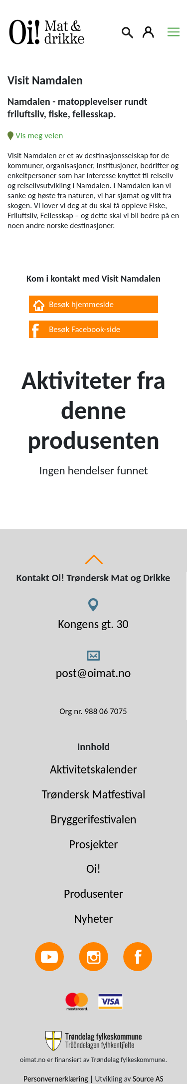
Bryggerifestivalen (93, 819)
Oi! (93, 868)
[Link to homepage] (45, 32)
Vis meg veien (35, 135)
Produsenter (93, 893)
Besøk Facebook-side (84, 329)
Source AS (148, 1079)
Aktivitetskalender (93, 769)
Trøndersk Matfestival (94, 794)
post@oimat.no (93, 673)
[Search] (128, 31)
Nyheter (93, 918)
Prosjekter (93, 844)
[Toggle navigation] (173, 31)
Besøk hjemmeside (81, 304)
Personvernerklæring (55, 1079)
